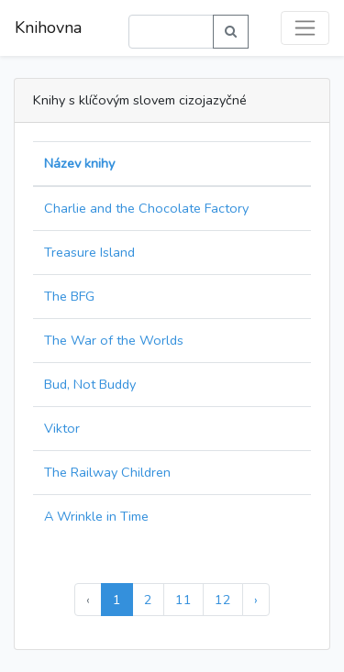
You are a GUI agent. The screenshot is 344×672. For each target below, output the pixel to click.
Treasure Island (89, 252)
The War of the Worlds (113, 340)
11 (183, 599)
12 (223, 599)
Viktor (62, 428)
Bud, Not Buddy (90, 384)
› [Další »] (256, 599)
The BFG (69, 296)
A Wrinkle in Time (96, 516)
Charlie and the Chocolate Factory (146, 208)
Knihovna (48, 28)
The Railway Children (107, 472)
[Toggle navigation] (305, 28)
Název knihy (79, 163)
